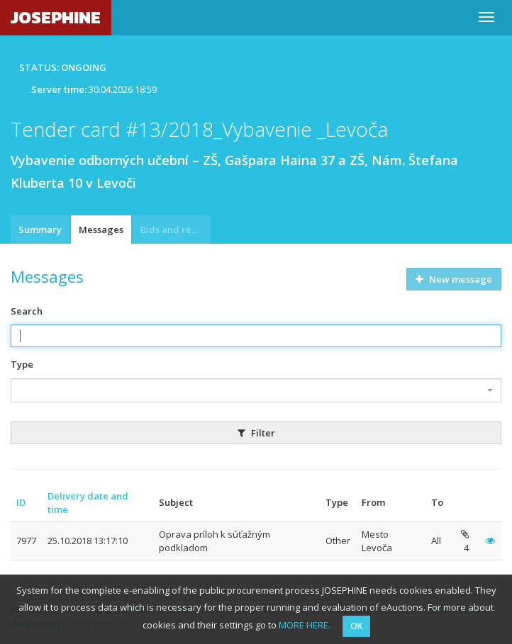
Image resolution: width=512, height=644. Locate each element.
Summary (40, 229)
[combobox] (256, 390)
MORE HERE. (304, 624)
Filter (256, 432)
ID (21, 502)
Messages (101, 229)
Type (22, 364)
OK (356, 626)
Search (27, 311)
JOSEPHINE (56, 17)
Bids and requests (175, 229)
